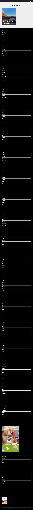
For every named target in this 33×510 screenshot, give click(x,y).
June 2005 (3, 389)
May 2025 (3, 43)
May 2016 (3, 219)
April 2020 (3, 152)
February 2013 (4, 240)
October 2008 (3, 318)
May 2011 (3, 259)
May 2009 (3, 305)
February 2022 (4, 114)
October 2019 (3, 162)
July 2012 (3, 242)
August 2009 (3, 299)
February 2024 (4, 70)
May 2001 (3, 395)
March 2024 (3, 68)
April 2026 (3, 30)
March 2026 (3, 32)
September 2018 (4, 179)
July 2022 (3, 106)
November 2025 (4, 36)
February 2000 (4, 414)
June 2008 (3, 326)
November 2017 (4, 196)
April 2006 (3, 376)
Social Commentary (4, 481)
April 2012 (3, 248)
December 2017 (4, 194)
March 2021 (3, 135)
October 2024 (3, 55)
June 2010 (3, 280)
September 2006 (4, 366)
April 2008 (3, 330)
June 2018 (3, 185)
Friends (3, 462)
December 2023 (4, 74)
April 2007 (3, 353)
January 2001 (3, 402)
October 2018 (3, 177)
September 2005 (4, 383)
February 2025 (4, 47)
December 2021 (4, 118)
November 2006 (4, 362)
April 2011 (3, 261)
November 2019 (4, 160)
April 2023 (3, 89)
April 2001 (3, 397)
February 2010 (4, 288)
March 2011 (3, 263)
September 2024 (4, 57)
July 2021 (3, 127)
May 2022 (3, 110)
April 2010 (3, 284)
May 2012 (3, 246)
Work (2, 494)
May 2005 (3, 391)
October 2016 (3, 211)
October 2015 (3, 227)
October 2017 (3, 198)
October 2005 (3, 381)
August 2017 (3, 202)
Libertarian (3, 471)
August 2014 (3, 238)
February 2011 (4, 265)
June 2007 (3, 349)
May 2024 (3, 64)
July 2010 (3, 278)
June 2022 (3, 108)
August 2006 (3, 368)
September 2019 (4, 164)
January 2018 (3, 192)
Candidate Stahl (4, 456)
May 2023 (3, 87)
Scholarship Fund (4, 479)
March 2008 (3, 332)
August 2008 (3, 322)
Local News (3, 473)
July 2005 (3, 387)
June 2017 (3, 206)
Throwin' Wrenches (4, 485)
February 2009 (4, 311)
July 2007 (3, 347)
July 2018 (3, 183)
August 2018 (3, 181)
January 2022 (3, 116)
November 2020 (4, 141)
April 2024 (3, 66)
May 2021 (3, 131)
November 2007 (4, 339)
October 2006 (3, 364)
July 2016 (3, 217)
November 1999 (4, 416)
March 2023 (3, 91)
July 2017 (3, 204)
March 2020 (3, 154)
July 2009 (3, 301)
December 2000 (4, 404)
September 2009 (4, 297)
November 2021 (4, 120)
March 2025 (3, 45)
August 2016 (3, 215)
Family (2, 460)
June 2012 (3, 244)
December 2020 (4, 139)
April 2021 (3, 133)
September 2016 (4, 213)
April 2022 (3, 112)
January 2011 (3, 267)
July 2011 (3, 255)
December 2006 (4, 360)
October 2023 (3, 78)
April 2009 (3, 307)
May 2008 (3, 328)
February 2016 (4, 223)
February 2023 (4, 93)
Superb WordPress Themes (22, 508)
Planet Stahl (4, 1)
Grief (2, 464)
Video (2, 492)
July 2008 (3, 324)
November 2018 (4, 175)
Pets (2, 477)
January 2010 (3, 290)
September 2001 (4, 393)
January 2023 (3, 95)
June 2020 (3, 150)
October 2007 (3, 341)
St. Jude (3, 483)
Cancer (3, 454)
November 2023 (4, 76)
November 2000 (4, 406)
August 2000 (3, 412)
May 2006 (3, 374)
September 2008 (4, 320)
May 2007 (3, 351)
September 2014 (4, 236)
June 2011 (3, 257)
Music (2, 475)
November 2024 (4, 53)
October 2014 (3, 234)
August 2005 (3, 385)
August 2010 (3, 276)
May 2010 (3, 282)
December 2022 (4, 97)
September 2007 (4, 343)
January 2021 (3, 137)
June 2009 (3, 303)
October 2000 (3, 408)
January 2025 (3, 49)
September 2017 (4, 200)
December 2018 (4, 173)
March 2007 (3, 355)
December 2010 (4, 269)
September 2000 (4, 410)
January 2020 (3, 156)
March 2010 (3, 286)
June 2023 (3, 85)
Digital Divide (3, 458)
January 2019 (3, 171)
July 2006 (3, 370)
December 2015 (4, 225)
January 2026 (3, 34)
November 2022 (4, 99)
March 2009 (3, 309)
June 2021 (3, 129)
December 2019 (4, 158)
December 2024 (4, 51)
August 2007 (3, 345)
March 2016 (3, 221)
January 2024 (3, 72)
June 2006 (3, 372)
